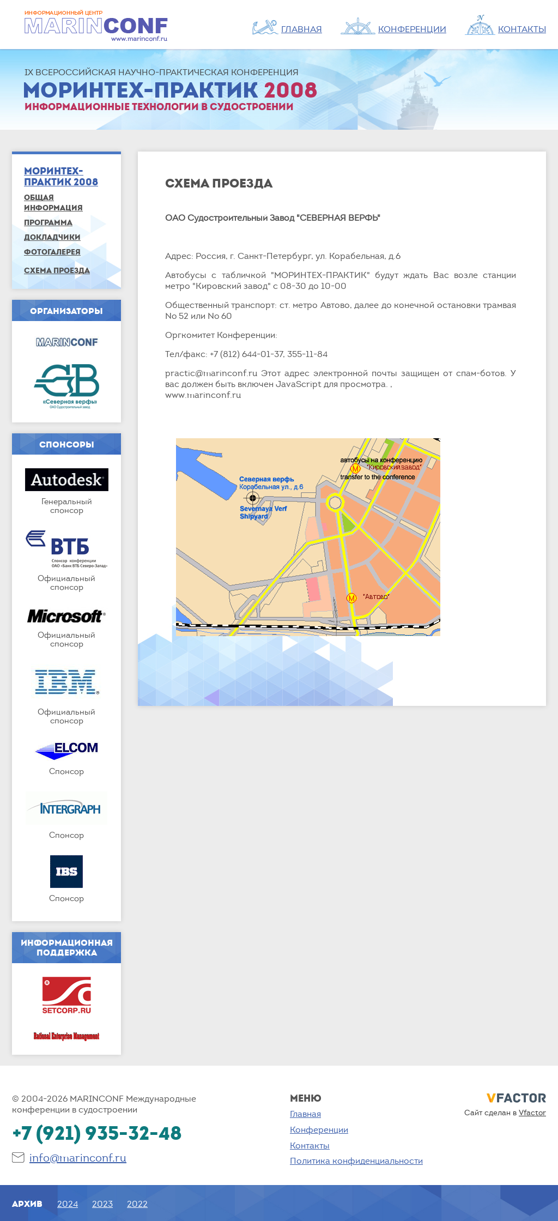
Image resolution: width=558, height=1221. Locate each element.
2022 (137, 1203)
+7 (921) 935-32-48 (97, 1132)
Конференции (319, 1129)
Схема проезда (57, 270)
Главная (305, 1113)
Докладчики (52, 236)
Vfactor (532, 1112)
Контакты (310, 1145)
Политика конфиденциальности (356, 1160)
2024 (67, 1203)
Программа (48, 222)
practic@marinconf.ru (211, 372)
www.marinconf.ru (203, 394)
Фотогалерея (52, 251)
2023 (102, 1203)
